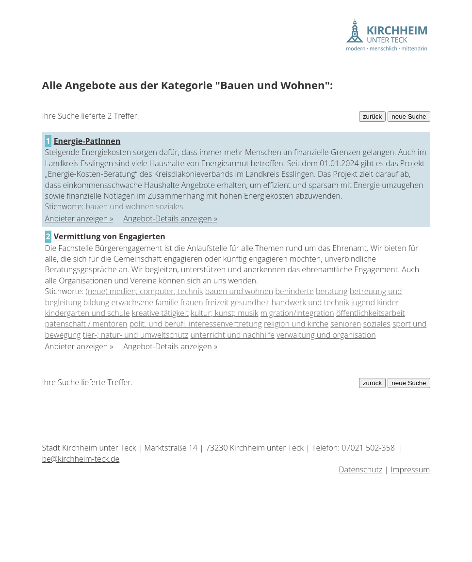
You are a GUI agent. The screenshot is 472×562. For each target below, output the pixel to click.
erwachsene (133, 302)
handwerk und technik (310, 302)
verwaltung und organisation (326, 334)
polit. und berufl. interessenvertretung (196, 323)
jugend (363, 302)
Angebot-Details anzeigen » (170, 218)
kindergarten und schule (87, 313)
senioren (345, 323)
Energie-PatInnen (87, 141)
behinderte (294, 291)
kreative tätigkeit (160, 313)
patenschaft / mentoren (86, 323)
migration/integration (297, 313)
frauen (191, 302)
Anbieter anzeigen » (79, 218)
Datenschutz (360, 469)
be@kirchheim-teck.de (81, 458)
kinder (388, 302)
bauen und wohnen (120, 206)
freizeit (217, 302)
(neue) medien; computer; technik (144, 291)
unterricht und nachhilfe (233, 334)
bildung (96, 302)
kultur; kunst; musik (225, 313)
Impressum (410, 469)
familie (166, 302)
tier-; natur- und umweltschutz (136, 334)
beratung (332, 291)
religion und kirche (296, 323)
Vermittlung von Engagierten (109, 236)
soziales (169, 206)
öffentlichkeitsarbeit (370, 313)
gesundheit (250, 302)
